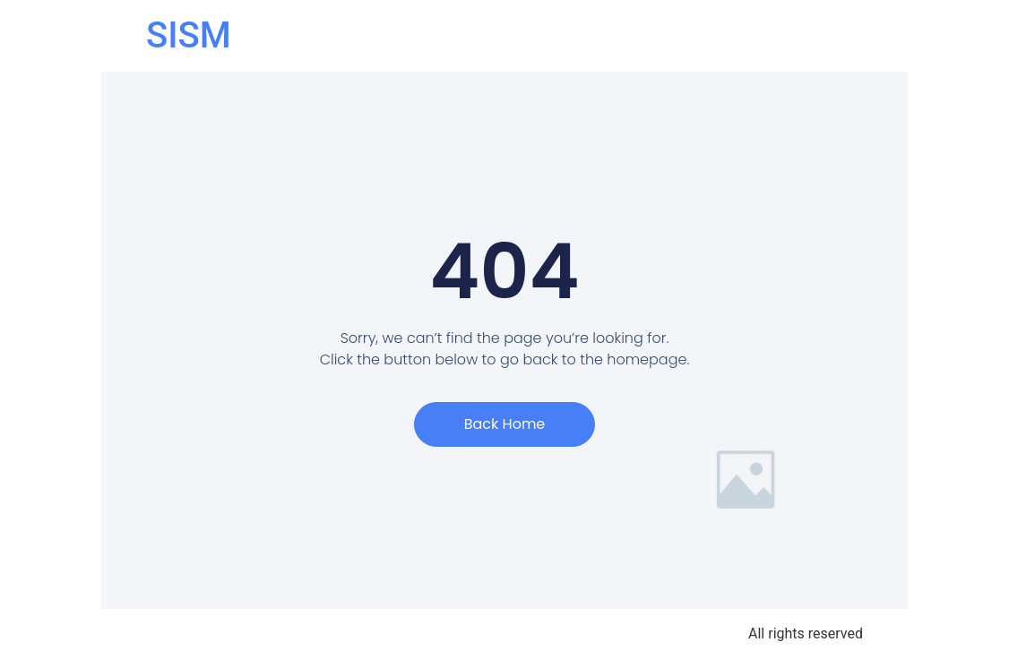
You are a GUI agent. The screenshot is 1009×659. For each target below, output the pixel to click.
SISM (188, 35)
